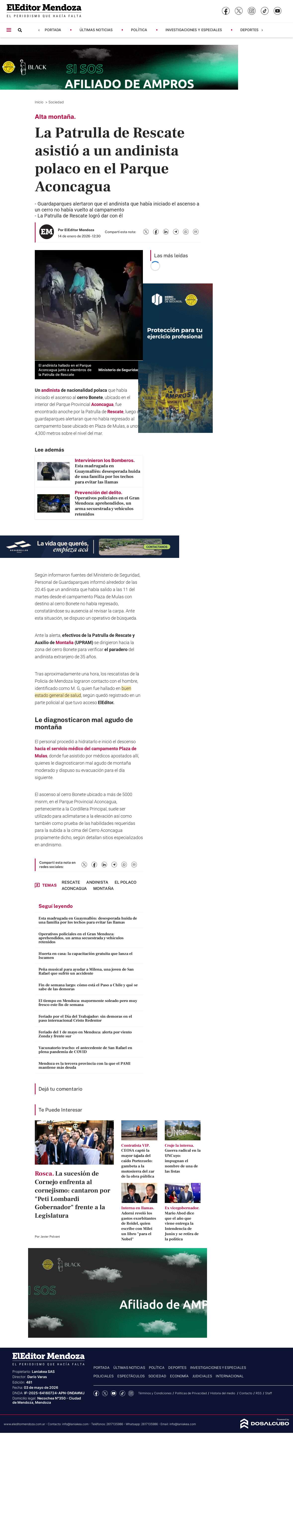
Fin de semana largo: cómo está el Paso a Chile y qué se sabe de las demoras (88, 987)
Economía (179, 1376)
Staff (268, 1393)
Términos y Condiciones (154, 1393)
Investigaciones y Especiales (194, 30)
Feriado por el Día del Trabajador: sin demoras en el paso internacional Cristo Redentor (85, 1018)
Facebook (96, 1393)
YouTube (114, 1393)
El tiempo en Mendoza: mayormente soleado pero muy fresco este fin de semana (88, 1002)
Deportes (249, 30)
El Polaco (125, 882)
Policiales (103, 1376)
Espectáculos (131, 1376)
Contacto (245, 1393)
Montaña (65, 642)
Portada (53, 30)
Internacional (230, 1376)
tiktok (122, 1393)
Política (139, 30)
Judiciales (202, 1376)
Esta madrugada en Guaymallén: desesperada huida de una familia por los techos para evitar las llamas (88, 920)
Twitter (105, 1393)
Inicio (39, 102)
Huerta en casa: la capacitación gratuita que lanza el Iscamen (85, 955)
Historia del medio (223, 1393)
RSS (259, 1393)
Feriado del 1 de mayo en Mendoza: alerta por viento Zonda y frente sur (85, 1034)
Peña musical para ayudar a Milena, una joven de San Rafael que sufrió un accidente (86, 971)
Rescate (115, 411)
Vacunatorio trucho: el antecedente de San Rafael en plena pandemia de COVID (85, 1049)
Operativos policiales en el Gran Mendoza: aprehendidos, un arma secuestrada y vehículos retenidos (81, 937)
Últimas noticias (96, 30)
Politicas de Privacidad (191, 1393)
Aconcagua (102, 404)
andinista (50, 390)
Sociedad (56, 102)
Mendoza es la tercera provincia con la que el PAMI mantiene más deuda (84, 1065)
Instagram (131, 1393)
